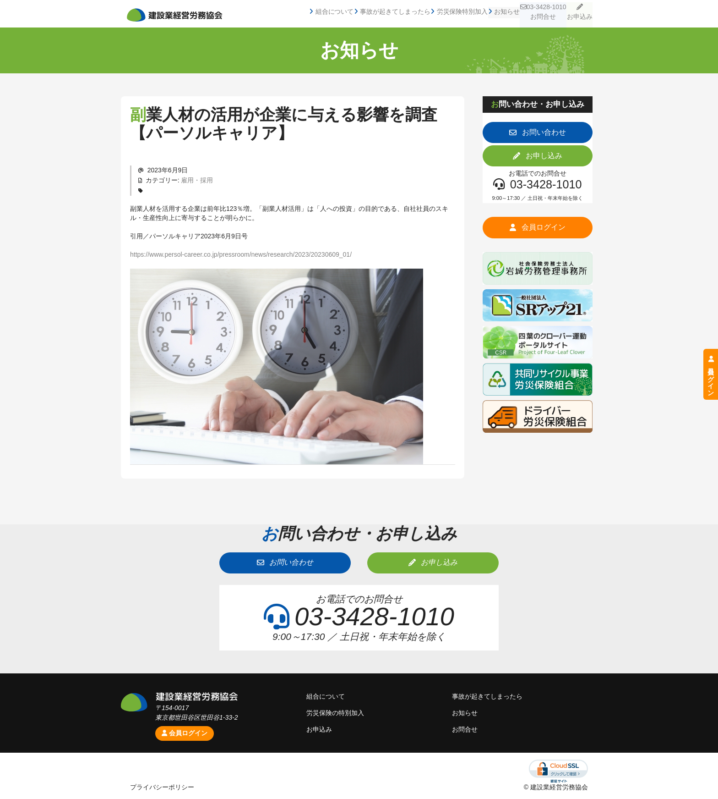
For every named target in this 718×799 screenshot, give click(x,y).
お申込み (575, 13)
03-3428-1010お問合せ (529, 13)
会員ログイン (184, 733)
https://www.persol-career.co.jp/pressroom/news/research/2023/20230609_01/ (241, 254)
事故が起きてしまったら (367, 14)
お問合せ (465, 729)
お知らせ (486, 14)
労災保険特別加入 (437, 14)
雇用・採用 (197, 180)
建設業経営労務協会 (174, 15)
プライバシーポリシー (162, 787)
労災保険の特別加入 (335, 712)
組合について (303, 14)
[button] (538, 132)
